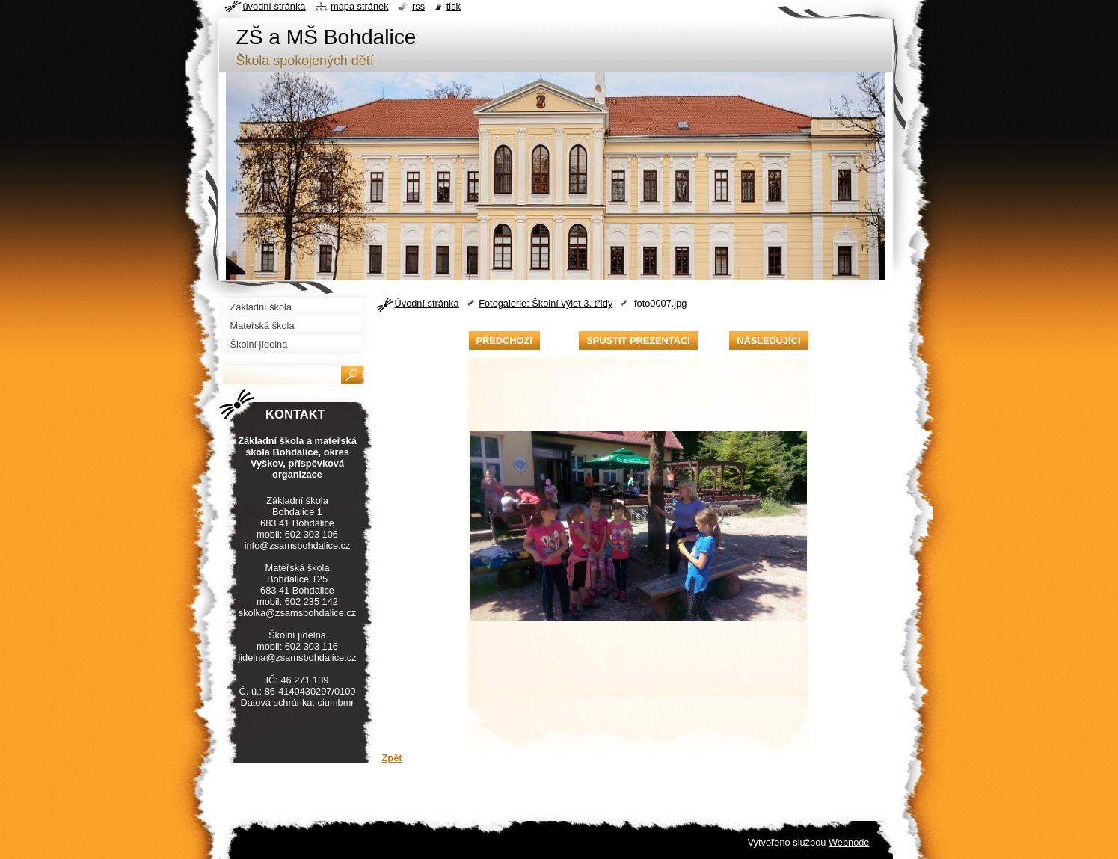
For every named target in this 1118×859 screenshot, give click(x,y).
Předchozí (504, 340)
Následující (768, 340)
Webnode (849, 842)
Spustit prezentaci (637, 340)
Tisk (453, 6)
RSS (418, 6)
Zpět (392, 757)
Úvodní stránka (427, 303)
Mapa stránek (360, 6)
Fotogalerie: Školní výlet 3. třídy (545, 303)
